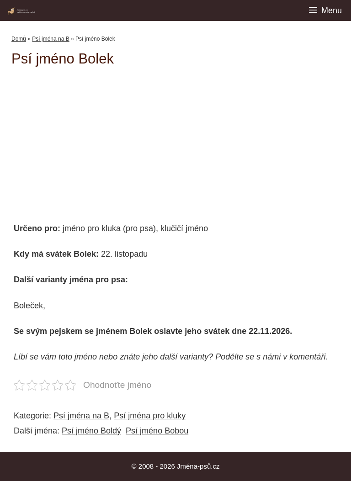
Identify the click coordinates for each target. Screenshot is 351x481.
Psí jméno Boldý (91, 430)
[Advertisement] (181, 140)
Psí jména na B (50, 39)
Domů (18, 39)
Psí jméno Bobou (157, 430)
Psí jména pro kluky (150, 415)
